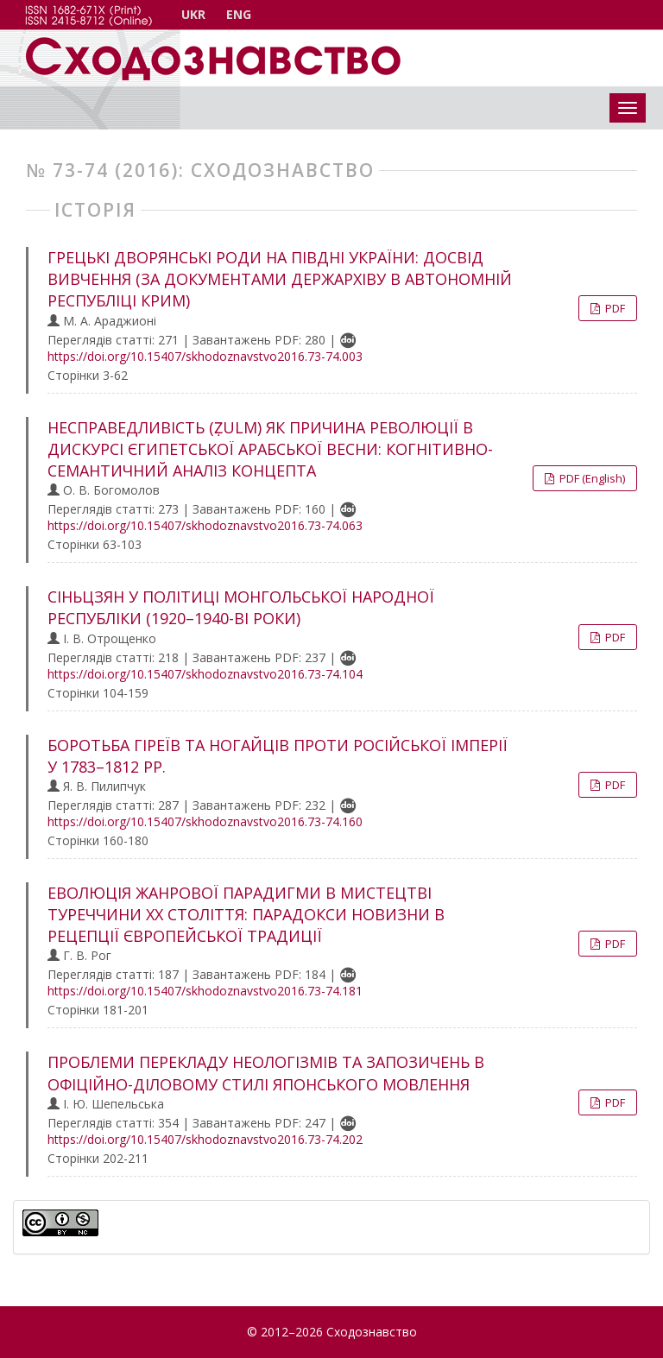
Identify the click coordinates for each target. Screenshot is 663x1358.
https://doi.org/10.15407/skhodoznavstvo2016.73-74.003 (205, 356)
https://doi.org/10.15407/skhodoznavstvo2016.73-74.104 (205, 674)
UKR (193, 14)
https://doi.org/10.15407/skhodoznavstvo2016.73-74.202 (205, 1139)
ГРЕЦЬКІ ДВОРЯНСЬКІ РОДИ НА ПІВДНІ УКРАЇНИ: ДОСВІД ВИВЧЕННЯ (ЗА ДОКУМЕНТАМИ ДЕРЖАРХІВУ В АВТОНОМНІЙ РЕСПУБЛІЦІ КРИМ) (279, 279)
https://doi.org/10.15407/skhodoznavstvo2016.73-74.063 (205, 525)
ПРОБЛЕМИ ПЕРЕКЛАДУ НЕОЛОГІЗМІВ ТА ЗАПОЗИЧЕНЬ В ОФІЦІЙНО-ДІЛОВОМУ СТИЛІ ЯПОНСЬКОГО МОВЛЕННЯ (265, 1073)
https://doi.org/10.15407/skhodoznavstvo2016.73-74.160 (205, 821)
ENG (238, 14)
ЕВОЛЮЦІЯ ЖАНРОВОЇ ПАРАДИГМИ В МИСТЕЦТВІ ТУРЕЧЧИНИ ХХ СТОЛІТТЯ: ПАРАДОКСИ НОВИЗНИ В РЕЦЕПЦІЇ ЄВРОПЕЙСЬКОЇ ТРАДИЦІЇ (246, 914)
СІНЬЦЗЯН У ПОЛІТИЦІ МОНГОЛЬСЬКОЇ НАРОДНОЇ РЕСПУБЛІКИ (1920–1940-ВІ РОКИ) (240, 607)
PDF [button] (614, 308)
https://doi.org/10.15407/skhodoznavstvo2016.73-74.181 (205, 990)
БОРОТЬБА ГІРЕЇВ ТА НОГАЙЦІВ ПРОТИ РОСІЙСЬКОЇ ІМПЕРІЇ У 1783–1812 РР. (277, 756)
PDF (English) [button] (591, 478)
